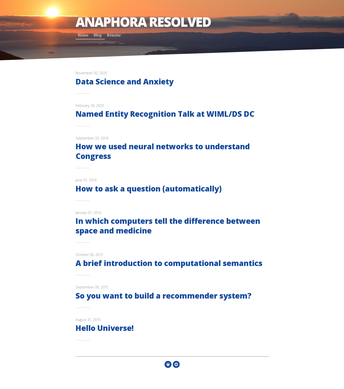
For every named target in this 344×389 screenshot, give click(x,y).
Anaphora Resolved (143, 22)
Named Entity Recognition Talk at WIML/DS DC (165, 114)
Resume (114, 35)
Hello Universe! (105, 328)
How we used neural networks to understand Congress (163, 151)
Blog (98, 35)
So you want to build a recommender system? (164, 295)
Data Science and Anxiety (125, 81)
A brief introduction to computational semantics (169, 263)
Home (83, 35)
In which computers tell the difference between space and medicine (168, 225)
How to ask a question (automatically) (149, 188)
